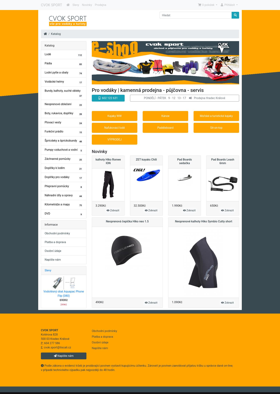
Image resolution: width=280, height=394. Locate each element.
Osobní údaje (53, 251)
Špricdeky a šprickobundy (64, 141)
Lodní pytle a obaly (64, 73)
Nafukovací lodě (114, 127)
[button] (184, 98)
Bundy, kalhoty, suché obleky (64, 93)
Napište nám (53, 259)
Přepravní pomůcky (64, 186)
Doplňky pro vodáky (64, 177)
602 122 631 (108, 98)
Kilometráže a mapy (64, 205)
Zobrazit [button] (113, 210)
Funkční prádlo (64, 132)
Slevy (75, 5)
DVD (64, 214)
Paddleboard (165, 127)
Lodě (64, 55)
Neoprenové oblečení (64, 104)
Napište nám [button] (63, 356)
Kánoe (165, 116)
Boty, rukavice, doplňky (64, 114)
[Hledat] (196, 15)
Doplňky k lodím (64, 168)
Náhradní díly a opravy (64, 196)
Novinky (87, 5)
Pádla (64, 64)
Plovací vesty (64, 123)
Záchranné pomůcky (64, 159)
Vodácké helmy (64, 82)
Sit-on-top (216, 127)
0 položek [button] (206, 5)
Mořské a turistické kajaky (216, 116)
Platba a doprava (55, 242)
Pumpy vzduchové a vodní (64, 150)
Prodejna (100, 5)
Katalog (56, 34)
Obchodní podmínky (57, 233)
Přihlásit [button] (228, 5)
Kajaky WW (115, 116)
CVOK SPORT (51, 5)
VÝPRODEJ (115, 139)
